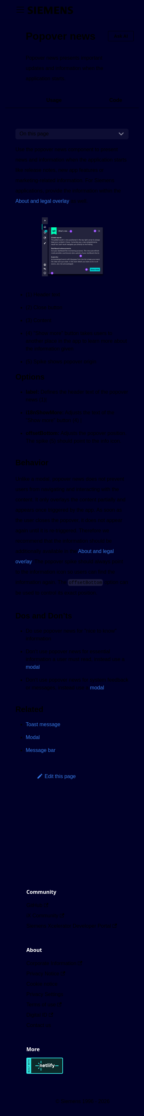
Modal (33, 737)
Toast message (43, 724)
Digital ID (39, 1015)
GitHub (37, 905)
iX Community (45, 915)
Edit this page (56, 776)
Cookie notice (42, 984)
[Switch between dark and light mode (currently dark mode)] (82, 10)
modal (33, 667)
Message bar (41, 750)
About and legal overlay (42, 201)
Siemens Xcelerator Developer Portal (71, 926)
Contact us (38, 1025)
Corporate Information (54, 963)
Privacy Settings (44, 994)
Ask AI (121, 36)
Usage (54, 100)
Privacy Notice (45, 973)
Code (115, 100)
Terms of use (44, 1004)
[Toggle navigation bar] (20, 10)
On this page (34, 133)
